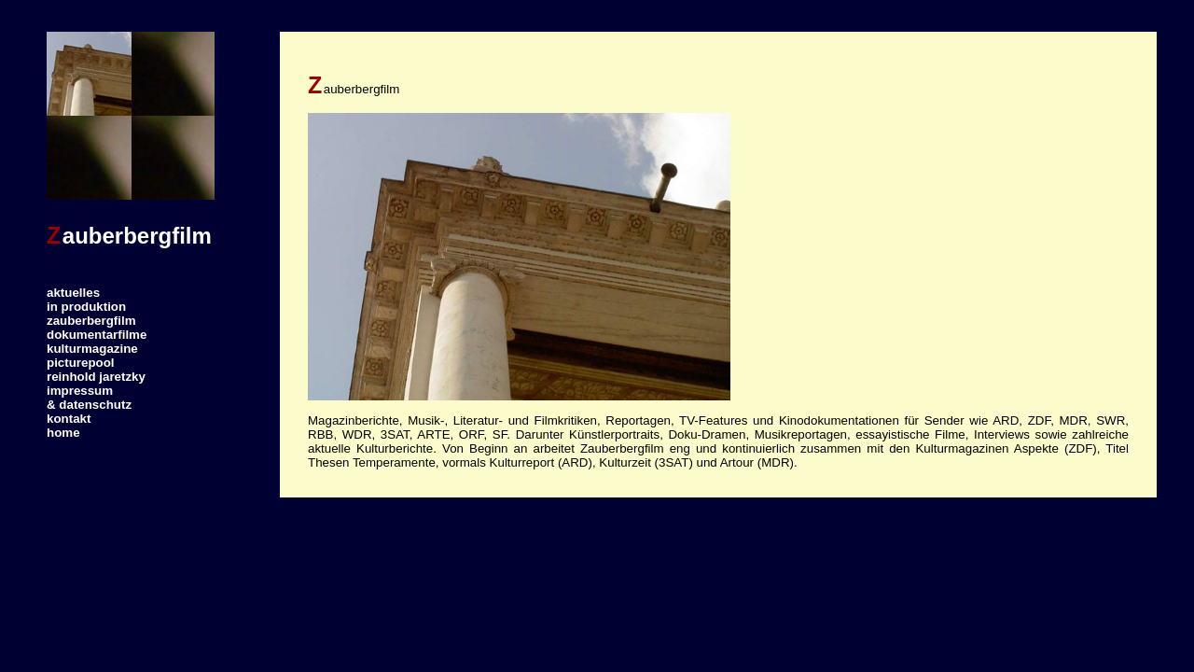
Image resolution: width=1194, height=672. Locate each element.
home (63, 433)
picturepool (81, 363)
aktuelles (73, 293)
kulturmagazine (92, 349)
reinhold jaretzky (96, 377)
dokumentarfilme (96, 335)
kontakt (68, 419)
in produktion (86, 307)
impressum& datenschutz (89, 398)
